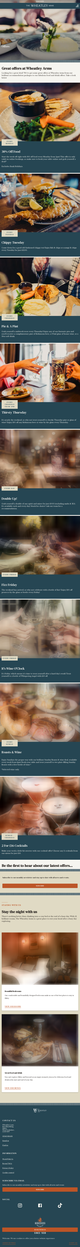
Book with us (40, 1230)
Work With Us (7, 1159)
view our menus (13, 1088)
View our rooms (13, 1006)
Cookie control (8, 1173)
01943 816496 (7, 1136)
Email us (5, 1141)
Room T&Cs (7, 1163)
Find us (5, 1145)
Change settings (9, 1243)
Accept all (73, 1243)
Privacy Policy (8, 1168)
